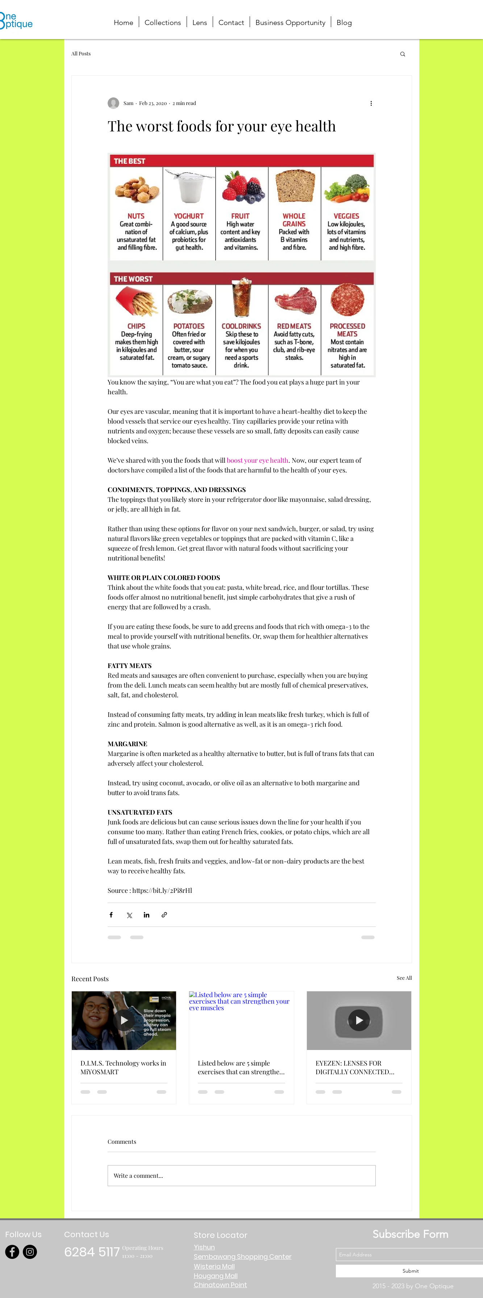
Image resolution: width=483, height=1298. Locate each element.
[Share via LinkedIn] (146, 914)
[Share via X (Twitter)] (128, 914)
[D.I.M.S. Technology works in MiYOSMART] (124, 1020)
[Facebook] (12, 1252)
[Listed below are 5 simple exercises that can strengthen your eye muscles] (241, 1020)
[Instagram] (30, 1252)
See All (404, 977)
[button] (448, 15)
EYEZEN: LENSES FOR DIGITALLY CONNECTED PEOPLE (352, 1067)
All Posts (81, 53)
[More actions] (371, 103)
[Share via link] (164, 914)
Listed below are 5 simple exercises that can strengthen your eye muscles (240, 1067)
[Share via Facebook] (111, 914)
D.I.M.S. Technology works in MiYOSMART (123, 1067)
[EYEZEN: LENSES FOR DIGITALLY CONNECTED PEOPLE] (359, 1020)
